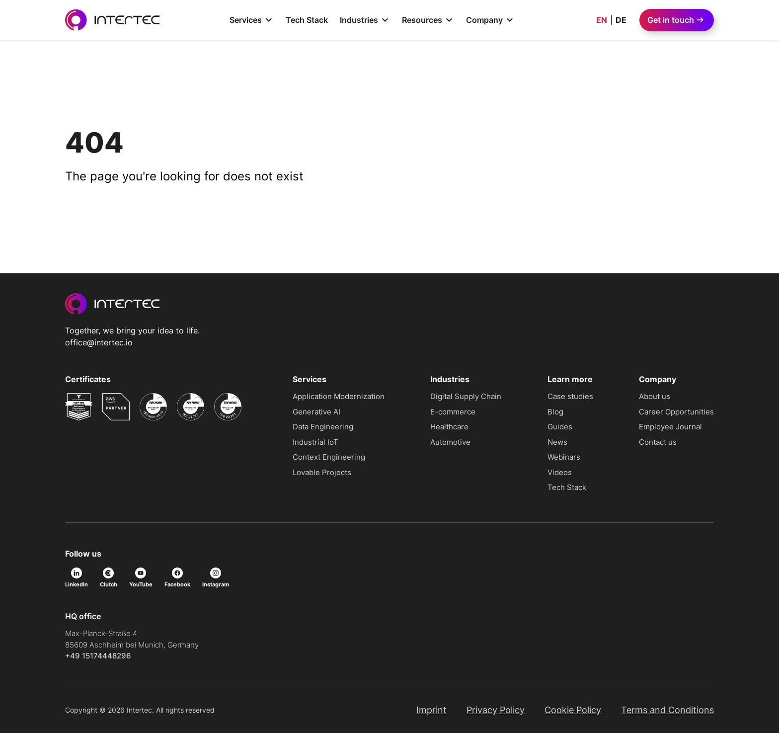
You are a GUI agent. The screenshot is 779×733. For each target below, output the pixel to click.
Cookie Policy (573, 710)
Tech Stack (307, 20)
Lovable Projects (322, 472)
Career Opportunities (676, 411)
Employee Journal (670, 426)
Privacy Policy (496, 710)
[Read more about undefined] (78, 406)
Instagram (215, 578)
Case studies (570, 396)
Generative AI (316, 411)
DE (621, 20)
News (557, 442)
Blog (555, 411)
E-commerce (452, 411)
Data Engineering (323, 426)
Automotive (450, 442)
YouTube (141, 578)
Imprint (431, 710)
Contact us (658, 442)
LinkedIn (76, 578)
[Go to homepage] (112, 19)
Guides (559, 426)
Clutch (108, 578)
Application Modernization (339, 396)
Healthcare (449, 426)
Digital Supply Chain (465, 396)
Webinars (563, 457)
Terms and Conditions (667, 710)
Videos (559, 472)
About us (654, 396)
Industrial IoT (315, 442)
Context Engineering (329, 457)
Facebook (177, 578)
